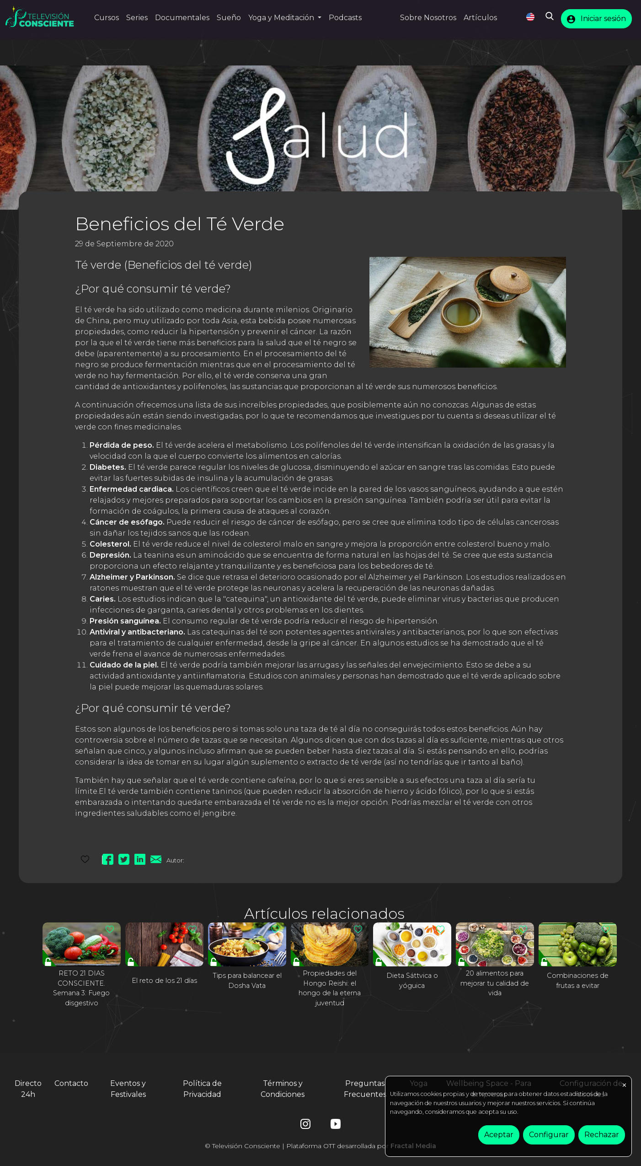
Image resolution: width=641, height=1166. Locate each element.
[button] (285, 18)
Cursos (106, 17)
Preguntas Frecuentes (365, 1089)
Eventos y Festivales (128, 1089)
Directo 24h (28, 1089)
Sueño (229, 17)
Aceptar (498, 1134)
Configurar (549, 1134)
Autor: (175, 860)
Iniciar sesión (596, 18)
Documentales (182, 17)
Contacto (71, 1083)
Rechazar (601, 1134)
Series (137, 17)
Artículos (480, 17)
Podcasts (345, 17)
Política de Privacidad (202, 1089)
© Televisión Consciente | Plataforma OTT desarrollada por (320, 1146)
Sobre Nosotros (428, 17)
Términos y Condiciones (282, 1089)
